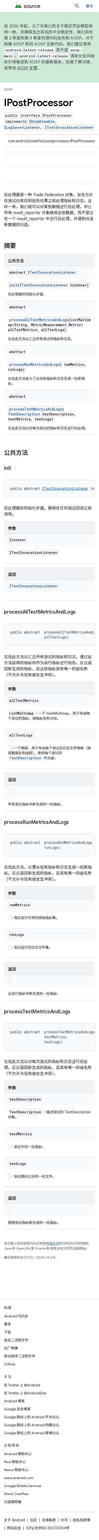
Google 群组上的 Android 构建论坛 (31, 1425)
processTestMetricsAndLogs (35, 409)
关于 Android (14, 1520)
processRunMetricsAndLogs (34, 364)
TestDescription (24, 414)
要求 (7, 1324)
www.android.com (19, 1478)
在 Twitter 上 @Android (22, 1385)
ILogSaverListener (22, 127)
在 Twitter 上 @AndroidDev (25, 1393)
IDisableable (42, 121)
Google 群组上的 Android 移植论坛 (31, 1433)
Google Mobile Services (22, 1486)
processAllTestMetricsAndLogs (38, 319)
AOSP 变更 (27, 68)
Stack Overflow (16, 1494)
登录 (89, 6)
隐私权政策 (81, 1520)
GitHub (9, 1364)
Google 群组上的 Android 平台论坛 (31, 1417)
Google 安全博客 (17, 1409)
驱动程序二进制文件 (19, 1356)
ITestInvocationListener (69, 127)
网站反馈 (14, 1528)
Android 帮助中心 (18, 1454)
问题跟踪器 (12, 1502)
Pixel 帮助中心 (15, 1462)
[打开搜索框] (77, 6)
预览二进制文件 (16, 1340)
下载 (7, 1332)
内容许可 (52, 1243)
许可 (64, 1520)
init (13, 285)
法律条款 (49, 1520)
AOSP (8, 89)
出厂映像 (11, 1348)
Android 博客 (14, 1401)
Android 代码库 (16, 1316)
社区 (33, 1520)
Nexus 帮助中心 (16, 1470)
